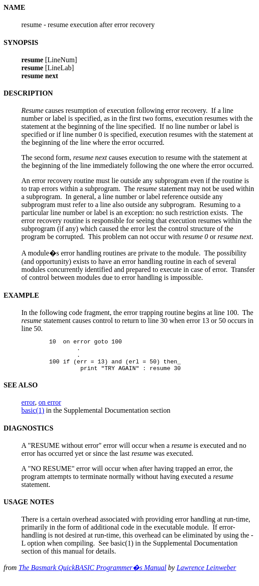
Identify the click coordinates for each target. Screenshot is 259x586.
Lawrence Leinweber (206, 574)
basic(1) (32, 417)
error (28, 409)
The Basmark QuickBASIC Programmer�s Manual (93, 574)
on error (49, 409)
